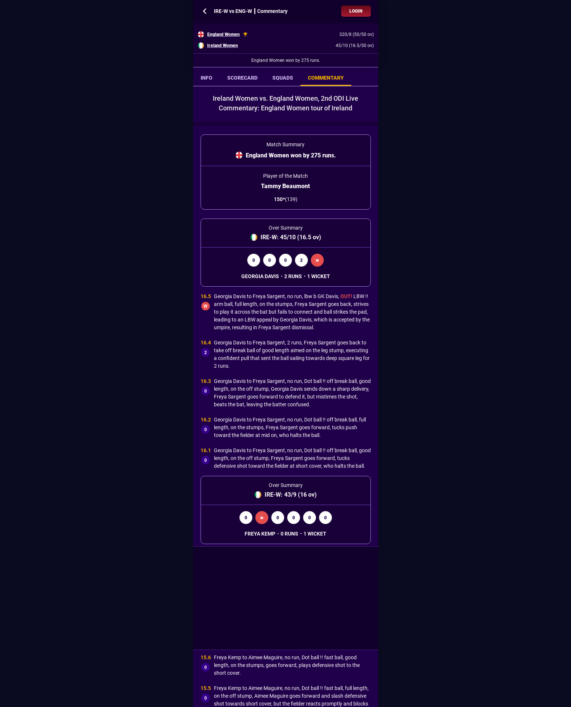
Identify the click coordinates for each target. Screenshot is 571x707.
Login (355, 11)
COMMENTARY (326, 78)
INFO (206, 78)
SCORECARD (242, 78)
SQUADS (282, 78)
